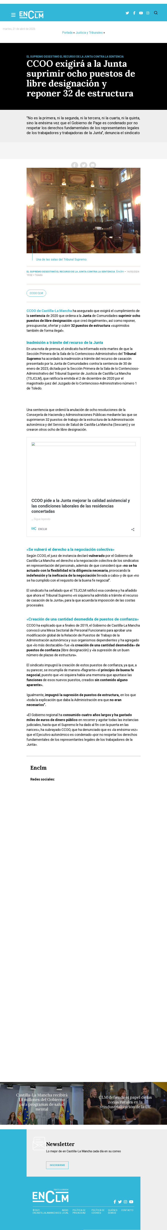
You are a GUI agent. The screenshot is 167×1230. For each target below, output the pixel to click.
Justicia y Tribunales (89, 32)
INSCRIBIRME (57, 1165)
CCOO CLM (36, 293)
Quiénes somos (112, 1211)
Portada (67, 32)
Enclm (120, 271)
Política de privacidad (79, 1211)
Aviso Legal (65, 1211)
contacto (127, 1210)
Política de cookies (98, 1211)
